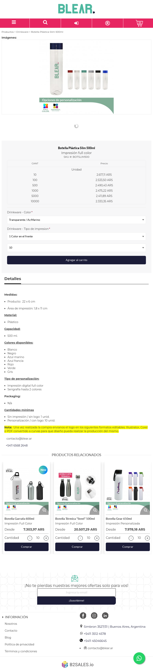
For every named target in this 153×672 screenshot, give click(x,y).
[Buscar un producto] (45, 23)
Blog (8, 637)
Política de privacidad (19, 644)
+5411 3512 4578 (93, 634)
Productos (8, 31)
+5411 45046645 (93, 641)
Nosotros (11, 624)
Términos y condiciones (21, 651)
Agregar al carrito (76, 260)
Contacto (11, 630)
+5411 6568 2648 (17, 445)
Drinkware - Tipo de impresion (28, 229)
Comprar (26, 546)
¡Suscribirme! (76, 600)
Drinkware (22, 31)
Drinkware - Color (19, 212)
